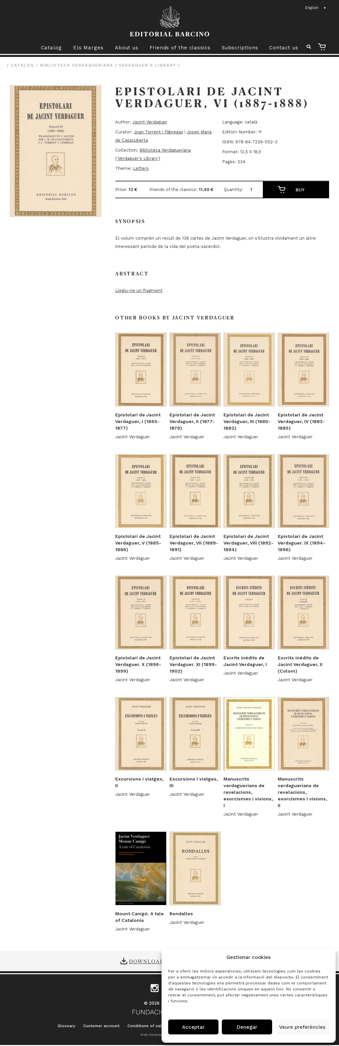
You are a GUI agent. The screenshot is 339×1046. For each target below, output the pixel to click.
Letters (141, 168)
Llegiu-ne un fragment (139, 290)
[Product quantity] (254, 189)
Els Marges (88, 48)
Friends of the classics (180, 48)
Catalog (51, 48)
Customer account (101, 1025)
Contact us (283, 48)
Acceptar (193, 1027)
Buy (300, 189)
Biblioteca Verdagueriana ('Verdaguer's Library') (110, 65)
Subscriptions (240, 48)
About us (126, 48)
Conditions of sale (145, 1025)
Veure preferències (302, 1027)
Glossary (66, 1025)
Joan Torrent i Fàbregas (158, 131)
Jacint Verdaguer (149, 121)
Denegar (247, 1027)
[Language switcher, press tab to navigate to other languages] (315, 8)
